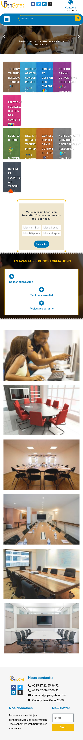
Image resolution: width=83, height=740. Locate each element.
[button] (7, 19)
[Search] (78, 18)
